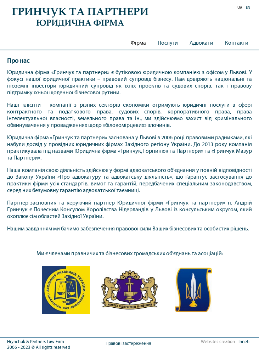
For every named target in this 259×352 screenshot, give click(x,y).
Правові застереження (128, 343)
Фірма (138, 42)
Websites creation (218, 342)
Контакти (236, 42)
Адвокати (201, 42)
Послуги (168, 42)
